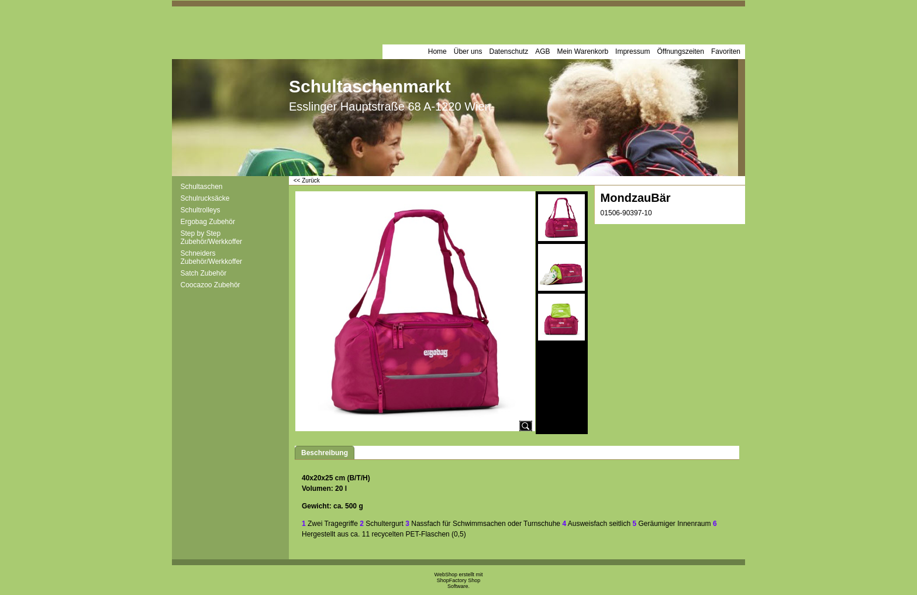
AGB (542, 51)
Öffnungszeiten (680, 51)
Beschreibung (324, 453)
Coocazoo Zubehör (210, 285)
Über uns (468, 51)
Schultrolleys (200, 210)
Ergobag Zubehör (208, 222)
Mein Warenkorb (583, 51)
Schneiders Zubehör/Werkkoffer (212, 257)
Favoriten (725, 51)
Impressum (632, 51)
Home (437, 51)
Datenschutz (508, 51)
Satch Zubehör (204, 273)
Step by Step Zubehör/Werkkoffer (212, 237)
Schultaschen (202, 187)
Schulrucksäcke (205, 198)
